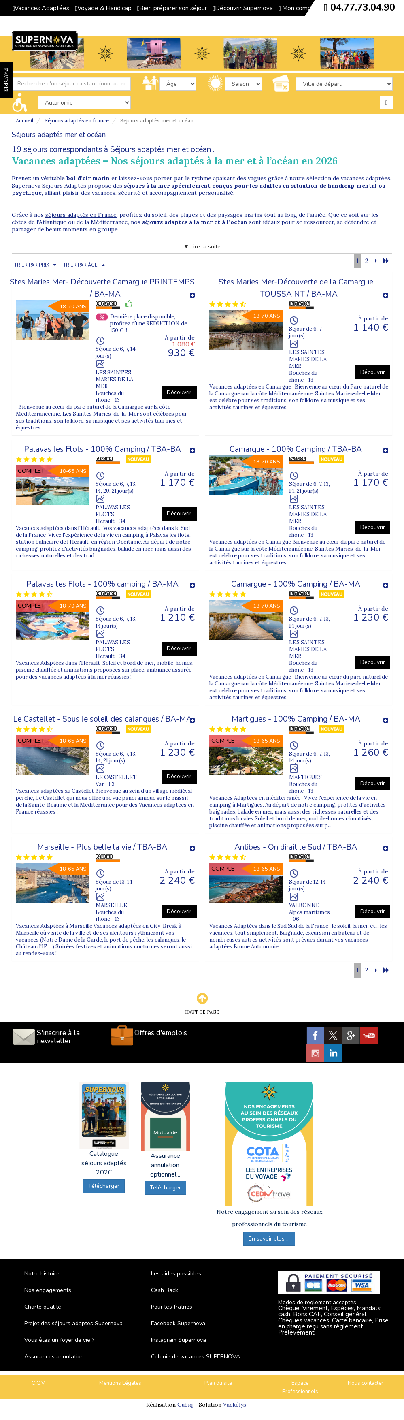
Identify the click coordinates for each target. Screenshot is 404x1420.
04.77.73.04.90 (362, 7)
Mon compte (298, 8)
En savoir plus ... (269, 1239)
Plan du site (218, 1383)
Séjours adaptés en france (77, 120)
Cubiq (185, 1404)
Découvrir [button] (179, 392)
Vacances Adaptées (41, 8)
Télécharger (103, 1186)
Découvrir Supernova (242, 8)
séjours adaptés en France (81, 214)
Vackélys (234, 1404)
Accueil (24, 120)
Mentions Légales (120, 1383)
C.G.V (38, 1383)
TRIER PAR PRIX (31, 265)
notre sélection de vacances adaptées (339, 178)
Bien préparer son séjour (172, 8)
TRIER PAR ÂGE (80, 265)
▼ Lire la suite (202, 246)
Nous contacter (365, 1383)
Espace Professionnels (300, 1387)
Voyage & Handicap (103, 8)
